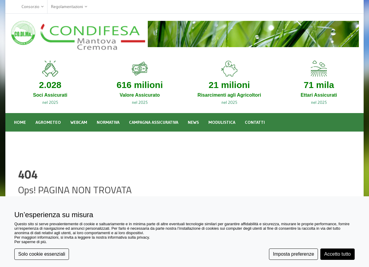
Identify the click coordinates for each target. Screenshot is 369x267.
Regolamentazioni (69, 7)
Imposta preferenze (293, 254)
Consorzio (32, 7)
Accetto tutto (337, 254)
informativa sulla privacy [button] (128, 237)
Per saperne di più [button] (30, 242)
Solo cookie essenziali (41, 254)
